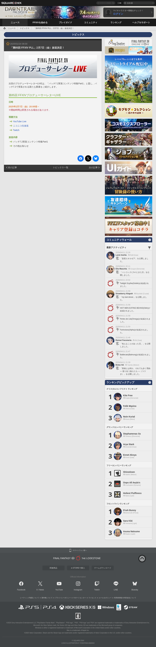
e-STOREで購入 (78, 568)
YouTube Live (19, 121)
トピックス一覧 (60, 167)
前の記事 (12, 167)
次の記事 (93, 167)
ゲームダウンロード (102, 568)
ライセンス (92, 598)
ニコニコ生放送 (21, 125)
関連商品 (53, 568)
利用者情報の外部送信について (125, 598)
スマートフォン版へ (80, 550)
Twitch (16, 130)
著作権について (47, 598)
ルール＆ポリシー (105, 598)
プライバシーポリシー (63, 598)
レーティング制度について (29, 598)
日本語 (130, 3)
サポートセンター (79, 598)
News (41, 590)
